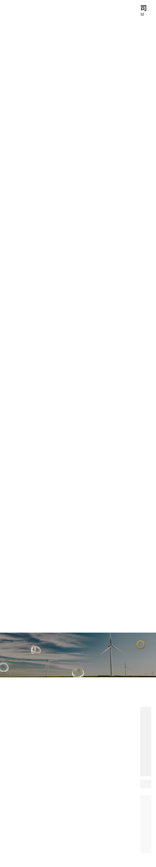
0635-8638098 (55, 780)
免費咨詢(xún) (21, 769)
